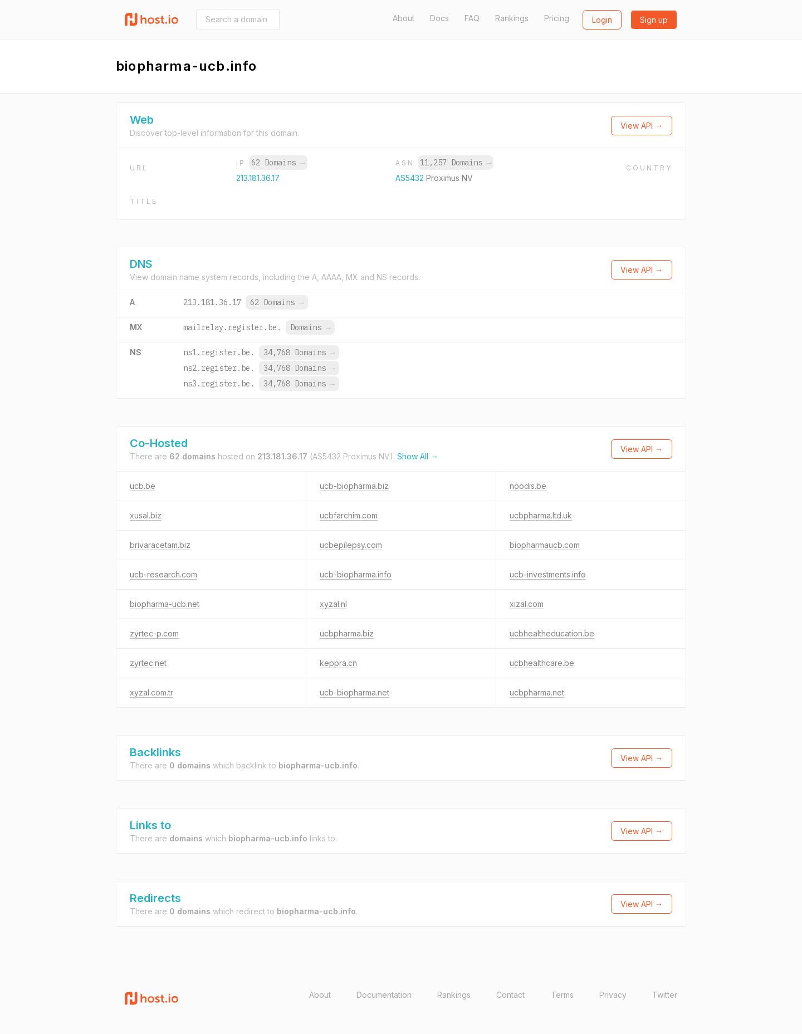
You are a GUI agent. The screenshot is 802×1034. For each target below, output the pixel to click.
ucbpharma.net (537, 692)
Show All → (417, 456)
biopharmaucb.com (545, 545)
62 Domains (278, 163)
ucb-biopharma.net (354, 692)
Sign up (654, 19)
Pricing (556, 18)
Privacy (613, 994)
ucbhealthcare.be (542, 663)
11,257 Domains (455, 163)
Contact (510, 994)
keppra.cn (338, 663)
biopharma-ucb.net (164, 604)
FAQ (472, 18)
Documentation (384, 994)
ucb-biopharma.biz (354, 486)
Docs (439, 18)
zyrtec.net (148, 663)
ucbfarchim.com (349, 515)
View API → (641, 125)
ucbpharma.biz (347, 633)
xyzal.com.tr (151, 692)
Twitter (664, 994)
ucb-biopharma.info (356, 574)
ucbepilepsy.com (351, 545)
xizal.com (527, 604)
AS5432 (410, 178)
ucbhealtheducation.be (552, 633)
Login (602, 19)
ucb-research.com (163, 574)
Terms (562, 994)
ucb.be (142, 486)
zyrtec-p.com (154, 633)
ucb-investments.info (548, 574)
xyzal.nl (333, 604)
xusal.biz (146, 515)
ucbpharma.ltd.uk (541, 515)
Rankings (512, 18)
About (403, 18)
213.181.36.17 (258, 178)
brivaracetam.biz (160, 545)
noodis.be (528, 486)
